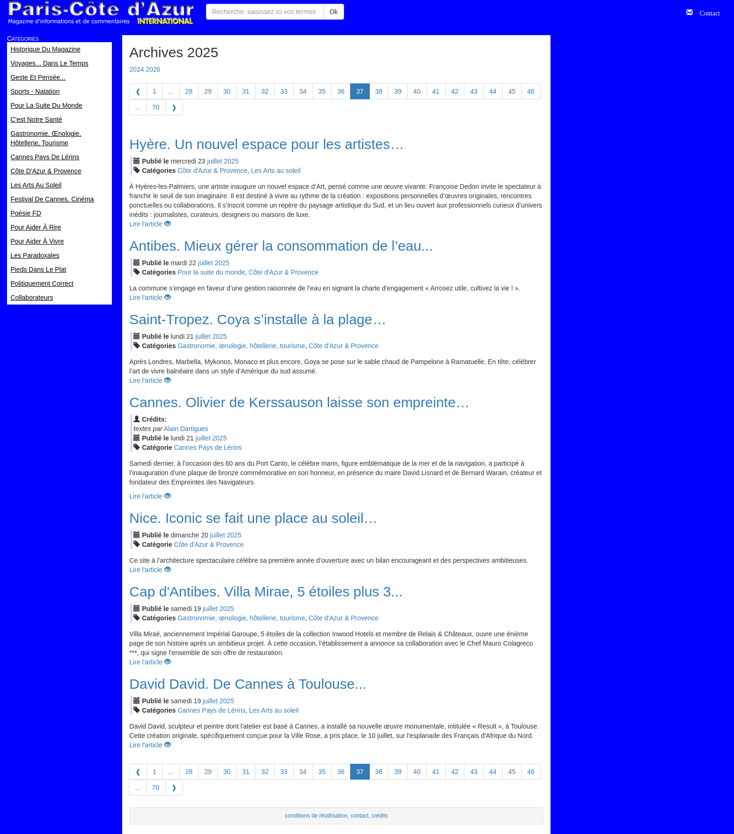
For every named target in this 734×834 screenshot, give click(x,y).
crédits (380, 815)
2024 (136, 69)
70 (156, 107)
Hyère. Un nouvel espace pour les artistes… (266, 144)
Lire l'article (149, 224)
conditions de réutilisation (316, 815)
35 (322, 91)
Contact (706, 12)
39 (398, 91)
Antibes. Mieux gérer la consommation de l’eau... (281, 245)
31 (246, 91)
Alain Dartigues (186, 428)
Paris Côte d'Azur (100, 13)
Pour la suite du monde (211, 272)
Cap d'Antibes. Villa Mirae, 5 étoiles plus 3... (266, 591)
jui (214, 161)
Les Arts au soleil (276, 170)
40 (417, 91)
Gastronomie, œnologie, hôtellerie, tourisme (241, 346)
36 (341, 91)
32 (265, 91)
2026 (153, 69)
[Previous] (138, 91)
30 (227, 91)
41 (436, 91)
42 (455, 91)
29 (208, 91)
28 (189, 91)
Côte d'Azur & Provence (212, 170)
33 (284, 91)
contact (359, 815)
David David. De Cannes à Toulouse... (247, 684)
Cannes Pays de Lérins (208, 447)
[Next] (174, 107)
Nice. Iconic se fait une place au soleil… (253, 518)
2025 (231, 161)
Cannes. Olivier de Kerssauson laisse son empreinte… (299, 402)
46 (531, 91)
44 (493, 91)
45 (512, 91)
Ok (334, 11)
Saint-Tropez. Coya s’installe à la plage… (257, 319)
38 (379, 91)
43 (473, 91)
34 (303, 91)
